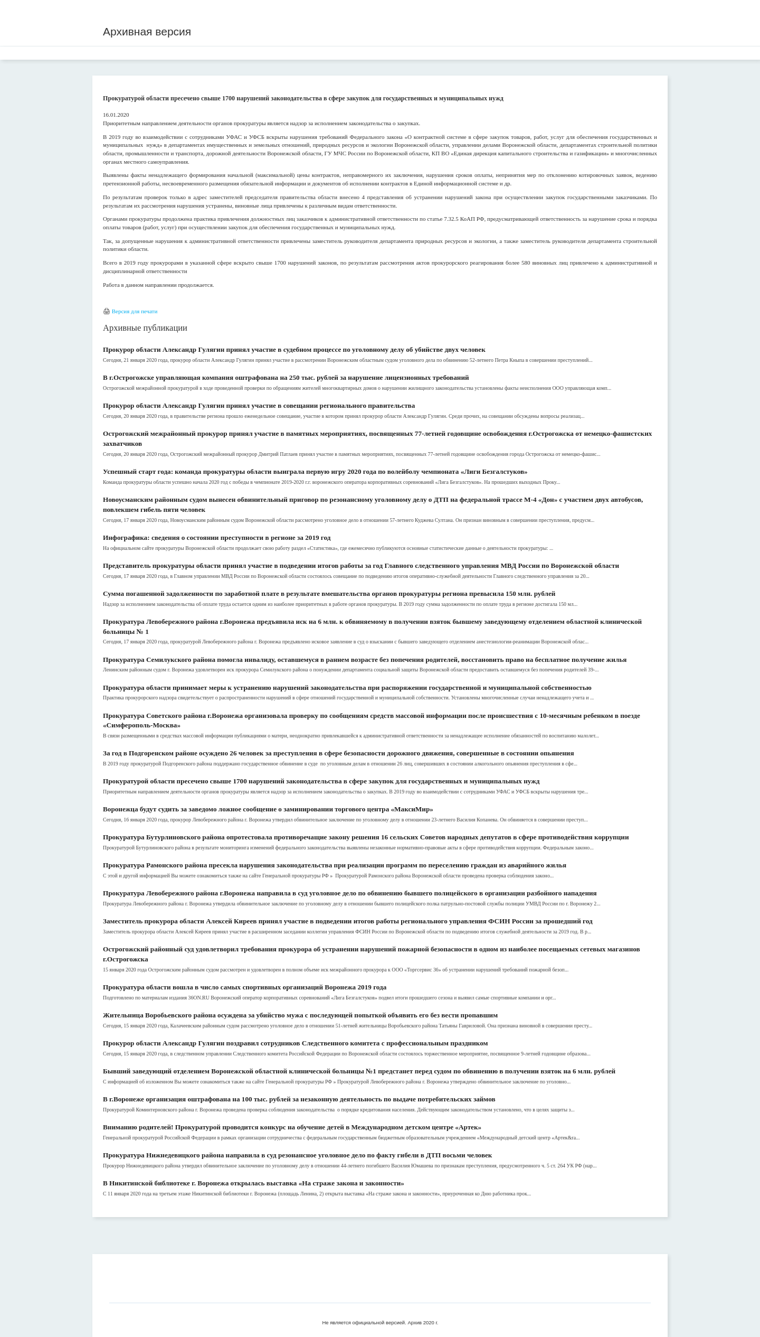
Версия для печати (135, 311)
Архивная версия (147, 31)
